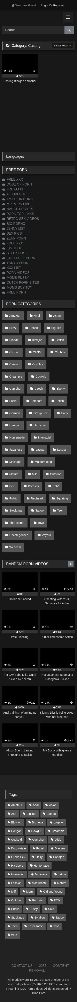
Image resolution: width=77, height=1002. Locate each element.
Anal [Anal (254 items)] (36, 805)
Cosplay (37, 364)
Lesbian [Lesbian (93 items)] (16, 883)
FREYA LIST (13, 189)
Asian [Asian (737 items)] (52, 805)
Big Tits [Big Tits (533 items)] (31, 813)
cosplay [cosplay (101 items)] (59, 822)
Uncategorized (19, 535)
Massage (15, 461)
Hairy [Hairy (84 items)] (39, 857)
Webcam (15, 547)
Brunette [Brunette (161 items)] (37, 822)
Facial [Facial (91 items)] (40, 848)
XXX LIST (11, 268)
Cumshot (15, 388)
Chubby (60, 352)
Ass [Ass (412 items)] (13, 813)
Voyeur (46, 535)
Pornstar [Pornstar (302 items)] (37, 900)
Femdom (36, 401)
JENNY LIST (13, 228)
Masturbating (43, 461)
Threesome (16, 522)
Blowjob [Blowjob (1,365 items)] (16, 822)
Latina (40, 449)
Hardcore (40, 425)
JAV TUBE (12, 248)
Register (58, 5)
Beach (34, 328)
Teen (60, 510)
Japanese (15, 449)
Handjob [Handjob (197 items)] (58, 857)
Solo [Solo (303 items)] (51, 909)
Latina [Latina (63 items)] (62, 874)
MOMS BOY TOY (17, 287)
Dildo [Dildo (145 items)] (58, 839)
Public (13, 498)
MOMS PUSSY (15, 277)
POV (56, 486)
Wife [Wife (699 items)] (14, 935)
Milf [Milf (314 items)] (13, 891)
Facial (13, 401)
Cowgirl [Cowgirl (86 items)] (36, 831)
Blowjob (37, 340)
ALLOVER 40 (14, 194)
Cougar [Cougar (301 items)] (16, 831)
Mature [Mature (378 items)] (61, 883)
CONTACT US (22, 965)
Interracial (44, 437)
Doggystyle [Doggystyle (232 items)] (18, 848)
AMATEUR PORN (17, 199)
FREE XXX (12, 179)
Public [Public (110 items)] (15, 909)
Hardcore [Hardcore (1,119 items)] (17, 865)
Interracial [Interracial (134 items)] (17, 874)
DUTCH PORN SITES (20, 282)
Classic (14, 364)
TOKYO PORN (15, 263)
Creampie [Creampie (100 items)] (58, 831)
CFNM (37, 352)
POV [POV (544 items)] (57, 900)
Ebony (60, 388)
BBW (12, 328)
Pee (12, 486)
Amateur (15, 315)
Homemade (17, 437)
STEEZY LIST (14, 253)
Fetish (60, 401)
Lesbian (62, 449)
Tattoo (40, 510)
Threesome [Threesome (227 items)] (35, 926)
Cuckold (41, 376)
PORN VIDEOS (16, 272)
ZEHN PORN (14, 238)
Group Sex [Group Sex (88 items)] (18, 857)
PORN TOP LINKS (18, 214)
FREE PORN (14, 292)
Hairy (64, 413)
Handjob (15, 425)
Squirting (62, 498)
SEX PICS (12, 233)
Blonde (14, 340)
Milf (34, 474)
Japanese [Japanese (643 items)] (40, 874)
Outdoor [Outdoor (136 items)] (16, 900)
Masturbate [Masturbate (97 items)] (39, 883)
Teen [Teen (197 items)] (14, 926)
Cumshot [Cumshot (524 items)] (38, 839)
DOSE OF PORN (17, 184)
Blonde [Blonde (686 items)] (51, 813)
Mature (14, 474)
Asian (57, 315)
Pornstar (33, 486)
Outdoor (55, 474)
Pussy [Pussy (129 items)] (34, 909)
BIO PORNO (13, 223)
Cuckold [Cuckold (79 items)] (16, 839)
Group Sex (40, 413)
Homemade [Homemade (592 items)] (41, 865)
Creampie (15, 376)
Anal (37, 315)
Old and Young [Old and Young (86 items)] (52, 891)
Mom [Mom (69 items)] (29, 891)
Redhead (37, 498)
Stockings (15, 510)
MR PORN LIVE (16, 204)
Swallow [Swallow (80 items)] (39, 917)
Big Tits (56, 328)
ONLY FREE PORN (18, 258)
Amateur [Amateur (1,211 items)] (16, 805)
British (60, 340)
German (14, 413)
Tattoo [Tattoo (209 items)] (60, 917)
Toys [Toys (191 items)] (56, 926)
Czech (39, 388)
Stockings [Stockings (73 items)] (17, 917)
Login (44, 5)
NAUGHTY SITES (17, 209)
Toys (41, 522)
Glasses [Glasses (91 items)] (60, 848)
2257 (42, 965)
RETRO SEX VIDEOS (20, 218)
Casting (14, 352)
